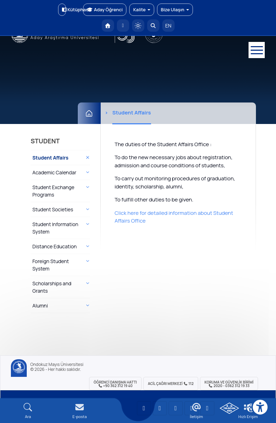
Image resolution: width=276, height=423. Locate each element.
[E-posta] (123, 25)
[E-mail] (80, 411)
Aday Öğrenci (105, 9)
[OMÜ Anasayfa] (108, 25)
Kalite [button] (141, 9)
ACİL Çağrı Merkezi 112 (171, 383)
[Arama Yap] (153, 25)
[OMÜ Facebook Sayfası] (207, 408)
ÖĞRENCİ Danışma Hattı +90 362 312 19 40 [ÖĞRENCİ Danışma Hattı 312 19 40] (115, 384)
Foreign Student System (50, 265)
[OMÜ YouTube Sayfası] (144, 408)
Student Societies (52, 209)
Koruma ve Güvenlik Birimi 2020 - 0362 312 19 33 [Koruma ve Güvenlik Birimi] (229, 384)
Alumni (40, 305)
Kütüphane (64, 9)
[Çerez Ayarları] (251, 408)
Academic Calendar (54, 172)
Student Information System (55, 228)
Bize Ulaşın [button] (175, 9)
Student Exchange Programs (53, 191)
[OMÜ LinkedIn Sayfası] (160, 408)
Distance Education (54, 246)
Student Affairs (50, 157)
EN (168, 25)
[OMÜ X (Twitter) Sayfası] (191, 408)
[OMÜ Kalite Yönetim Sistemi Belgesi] (229, 408)
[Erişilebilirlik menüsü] (260, 407)
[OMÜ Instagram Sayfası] (176, 408)
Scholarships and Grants (51, 287)
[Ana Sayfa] (89, 113)
